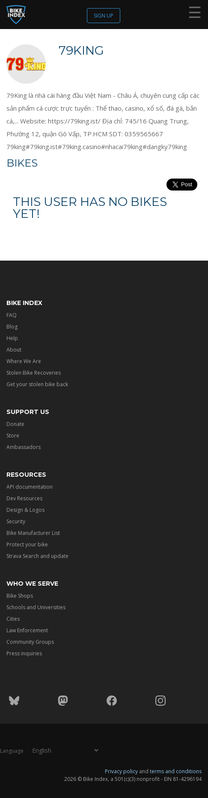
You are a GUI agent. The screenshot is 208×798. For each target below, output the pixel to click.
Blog (12, 326)
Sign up (103, 15)
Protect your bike (27, 544)
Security (15, 521)
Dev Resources (24, 498)
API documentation (29, 486)
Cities (13, 618)
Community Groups (30, 641)
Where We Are (23, 361)
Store (12, 435)
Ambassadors (23, 447)
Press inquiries (24, 653)
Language (12, 750)
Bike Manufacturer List (33, 533)
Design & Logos (25, 509)
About (13, 349)
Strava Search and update (37, 556)
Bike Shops (19, 595)
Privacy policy (121, 771)
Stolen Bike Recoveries (33, 372)
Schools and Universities (35, 607)
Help (12, 338)
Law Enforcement (27, 630)
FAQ (11, 315)
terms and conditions (176, 771)
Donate (15, 424)
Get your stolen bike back (37, 384)
